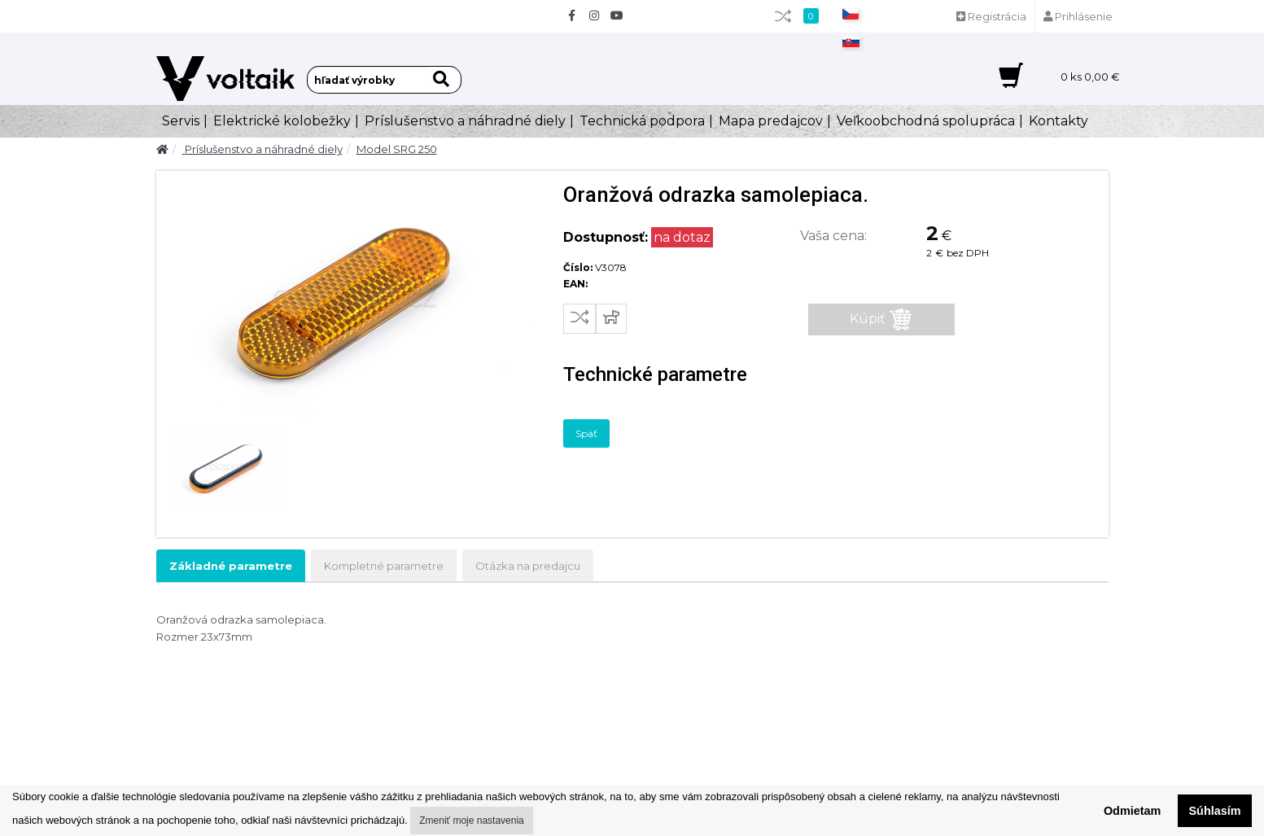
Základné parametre (230, 565)
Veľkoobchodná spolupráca (926, 121)
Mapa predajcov (771, 121)
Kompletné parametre (384, 565)
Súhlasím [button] (1215, 810)
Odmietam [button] (1132, 810)
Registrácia (991, 16)
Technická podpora (642, 121)
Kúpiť (881, 319)
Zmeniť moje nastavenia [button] (471, 820)
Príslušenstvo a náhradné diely (465, 121)
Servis (180, 121)
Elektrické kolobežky (282, 121)
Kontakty (1058, 121)
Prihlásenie (1078, 16)
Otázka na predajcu (527, 565)
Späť (586, 433)
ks (1090, 76)
